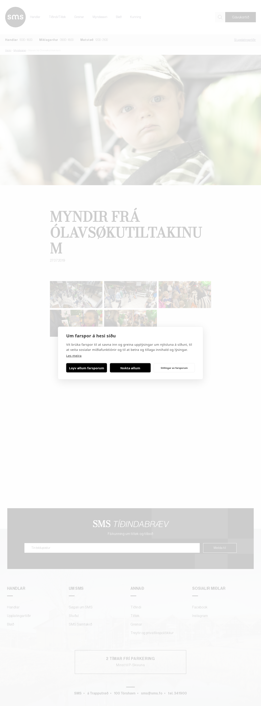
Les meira (74, 355)
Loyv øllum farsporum (86, 368)
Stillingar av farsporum (174, 367)
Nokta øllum (130, 368)
